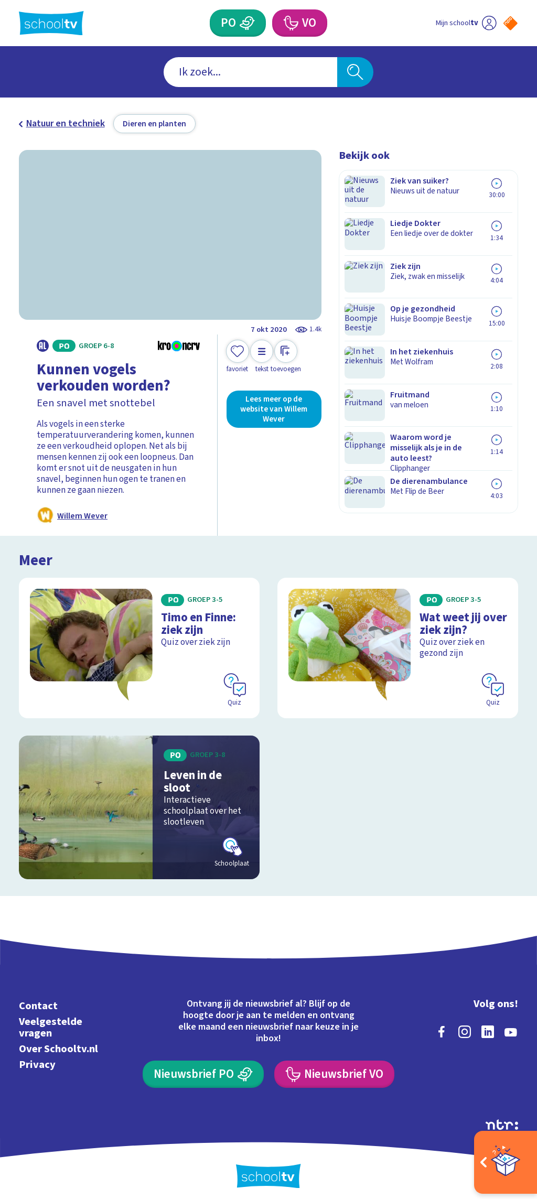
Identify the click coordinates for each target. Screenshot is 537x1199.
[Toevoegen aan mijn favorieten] (237, 357)
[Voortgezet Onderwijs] (290, 23)
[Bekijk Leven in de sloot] (139, 799)
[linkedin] (487, 1023)
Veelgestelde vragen (50, 1019)
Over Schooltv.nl (58, 1041)
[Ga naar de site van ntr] (502, 1116)
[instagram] (464, 1023)
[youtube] (510, 1023)
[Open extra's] (505, 1162)
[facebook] (441, 1023)
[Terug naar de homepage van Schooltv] (51, 23)
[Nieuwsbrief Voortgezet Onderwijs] (334, 1067)
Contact (38, 998)
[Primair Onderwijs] (247, 23)
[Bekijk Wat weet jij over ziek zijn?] (397, 643)
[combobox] (250, 72)
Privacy (37, 1057)
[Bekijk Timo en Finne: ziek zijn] (139, 643)
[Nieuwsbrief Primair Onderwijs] (203, 1067)
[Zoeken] (355, 72)
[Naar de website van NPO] (510, 23)
